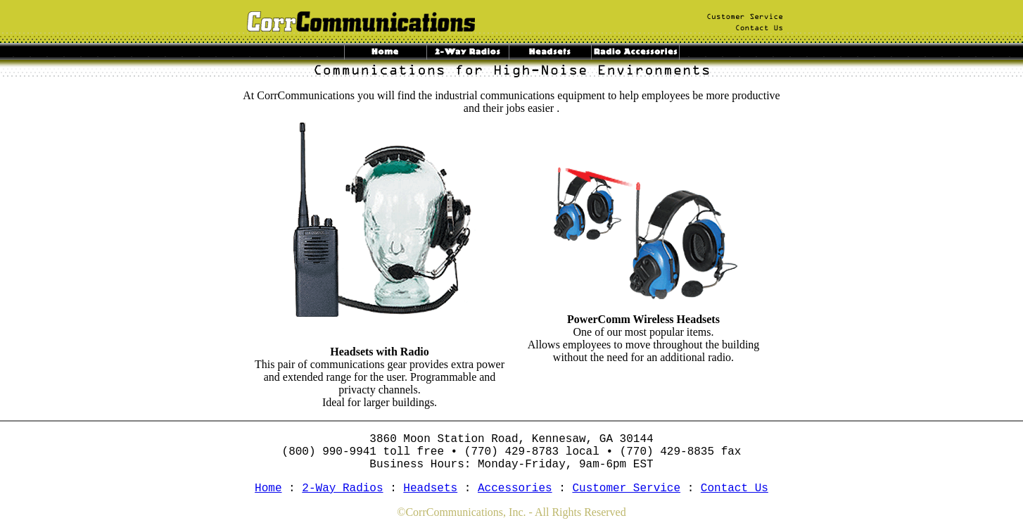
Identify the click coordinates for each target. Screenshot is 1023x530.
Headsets (430, 488)
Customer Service (626, 488)
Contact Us (734, 488)
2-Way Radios (342, 488)
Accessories (515, 488)
